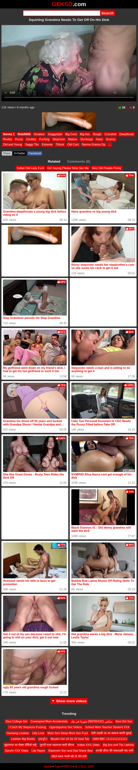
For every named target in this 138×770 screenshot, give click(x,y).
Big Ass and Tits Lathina (118, 744)
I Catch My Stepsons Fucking (27, 727)
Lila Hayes (38, 750)
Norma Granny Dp (93, 144)
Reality (7, 139)
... (110, 144)
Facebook (35, 153)
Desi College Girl (16, 721)
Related (54, 161)
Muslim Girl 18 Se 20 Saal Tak (70, 738)
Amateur (39, 134)
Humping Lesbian (18, 732)
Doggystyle (55, 134)
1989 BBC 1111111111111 (109, 738)
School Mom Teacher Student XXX (107, 727)
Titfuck (60, 144)
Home (48, 766)
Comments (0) (78, 161)
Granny (110, 139)
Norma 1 (9, 134)
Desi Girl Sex (124, 721)
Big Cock (71, 134)
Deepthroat (126, 134)
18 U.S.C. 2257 (84, 766)
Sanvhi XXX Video (16, 750)
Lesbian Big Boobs (23, 738)
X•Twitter (19, 153)
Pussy (19, 139)
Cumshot (110, 134)
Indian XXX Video (88, 744)
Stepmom (59, 139)
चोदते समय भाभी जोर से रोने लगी (69, 756)
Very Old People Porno (106, 168)
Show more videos (69, 701)
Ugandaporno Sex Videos (65, 727)
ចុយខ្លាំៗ (42, 738)
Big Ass (85, 134)
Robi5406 (24, 134)
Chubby (31, 139)
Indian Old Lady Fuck (30, 168)
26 (121, 107)
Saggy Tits (32, 144)
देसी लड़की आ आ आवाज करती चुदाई (111, 732)
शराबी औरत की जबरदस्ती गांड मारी (114, 750)
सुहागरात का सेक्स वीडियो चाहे (20, 744)
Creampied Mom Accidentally (49, 721)
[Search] (61, 13)
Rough (97, 134)
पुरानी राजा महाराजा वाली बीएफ (57, 744)
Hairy (99, 139)
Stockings (86, 139)
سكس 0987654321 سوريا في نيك (91, 721)
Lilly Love (38, 732)
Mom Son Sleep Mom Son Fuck (67, 732)
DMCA (67, 766)
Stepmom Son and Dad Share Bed (70, 750)
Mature (72, 139)
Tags (57, 766)
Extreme (47, 144)
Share (7, 153)
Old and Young (12, 144)
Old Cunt (73, 144)
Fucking (44, 139)
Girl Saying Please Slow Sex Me (68, 168)
